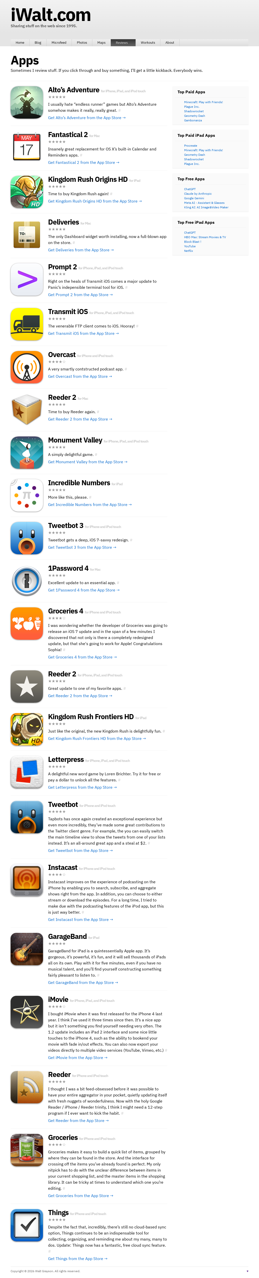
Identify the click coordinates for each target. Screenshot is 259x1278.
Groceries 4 (65, 610)
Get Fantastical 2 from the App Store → (83, 162)
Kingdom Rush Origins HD (88, 179)
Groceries (63, 1137)
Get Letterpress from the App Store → (82, 787)
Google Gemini (194, 198)
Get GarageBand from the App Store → (83, 982)
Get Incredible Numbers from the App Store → (90, 504)
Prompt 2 (62, 266)
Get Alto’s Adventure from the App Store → (87, 117)
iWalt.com (51, 14)
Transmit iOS (68, 311)
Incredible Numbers (79, 482)
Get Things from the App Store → (77, 1258)
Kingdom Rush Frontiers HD (91, 716)
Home (20, 42)
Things (58, 1212)
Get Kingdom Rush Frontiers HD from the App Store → (97, 738)
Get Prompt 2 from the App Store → (80, 294)
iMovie (58, 999)
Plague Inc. (191, 106)
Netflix (188, 251)
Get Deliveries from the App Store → (81, 249)
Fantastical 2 (68, 134)
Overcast (62, 354)
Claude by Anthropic (198, 193)
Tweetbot (63, 804)
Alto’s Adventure (73, 89)
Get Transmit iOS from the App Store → (83, 333)
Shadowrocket (194, 111)
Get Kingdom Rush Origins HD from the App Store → (95, 201)
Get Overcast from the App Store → (80, 376)
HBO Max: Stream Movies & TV (205, 237)
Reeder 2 (62, 397)
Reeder (59, 1074)
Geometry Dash (194, 116)
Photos (82, 42)
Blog (38, 42)
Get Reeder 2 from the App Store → (80, 419)
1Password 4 (68, 568)
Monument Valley (75, 440)
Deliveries (63, 222)
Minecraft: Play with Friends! (203, 102)
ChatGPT (190, 189)
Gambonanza (193, 120)
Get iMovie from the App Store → (77, 1057)
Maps (101, 42)
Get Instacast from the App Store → (80, 919)
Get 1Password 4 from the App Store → (84, 589)
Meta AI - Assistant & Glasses (204, 203)
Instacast (62, 867)
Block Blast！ (193, 242)
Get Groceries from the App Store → (80, 1195)
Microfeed (59, 42)
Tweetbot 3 (65, 525)
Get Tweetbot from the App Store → (80, 850)
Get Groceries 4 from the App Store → (82, 656)
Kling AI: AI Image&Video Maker (206, 207)
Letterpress (66, 759)
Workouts (148, 42)
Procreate (190, 145)
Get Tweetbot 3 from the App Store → (82, 547)
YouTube (190, 246)
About (169, 42)
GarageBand (67, 936)
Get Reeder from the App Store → (78, 1120)
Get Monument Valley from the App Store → (87, 461)
